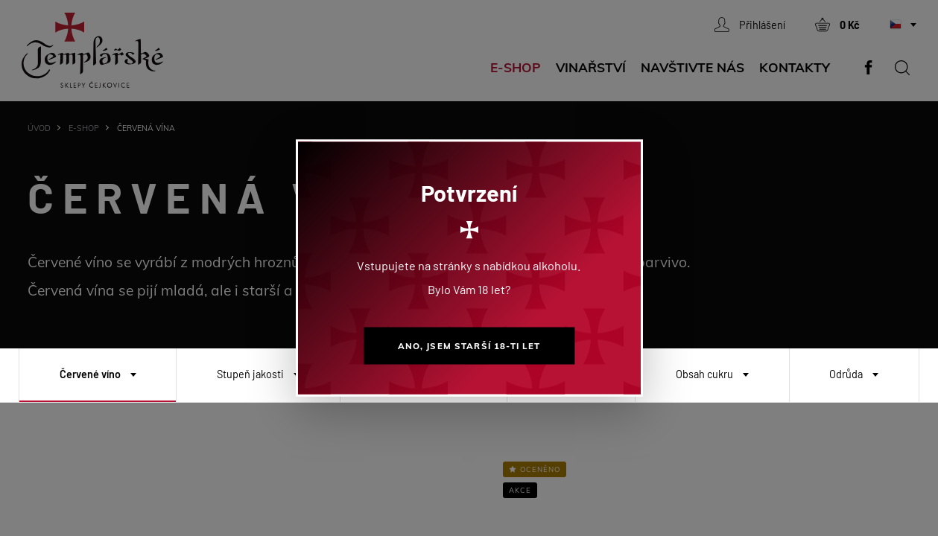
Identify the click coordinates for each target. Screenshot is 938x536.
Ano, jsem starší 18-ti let (469, 345)
